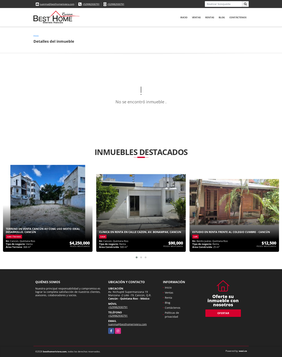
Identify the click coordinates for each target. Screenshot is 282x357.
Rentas (209, 17)
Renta (168, 297)
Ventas (196, 17)
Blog (222, 17)
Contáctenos (237, 17)
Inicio (183, 17)
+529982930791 (91, 4)
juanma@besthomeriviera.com (57, 4)
